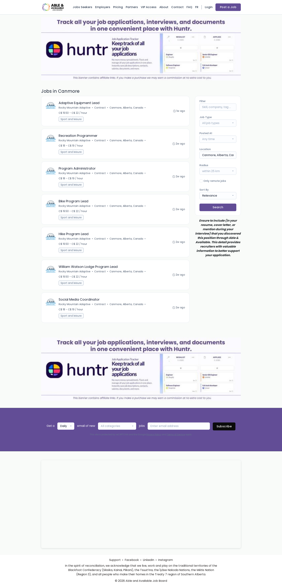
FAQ (189, 7)
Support (115, 560)
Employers (102, 7)
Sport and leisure (71, 119)
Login (209, 7)
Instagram (165, 560)
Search (218, 207)
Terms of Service (176, 434)
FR (196, 7)
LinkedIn (148, 560)
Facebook (132, 560)
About (163, 7)
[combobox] (217, 123)
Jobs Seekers (82, 7)
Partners (132, 7)
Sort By (204, 190)
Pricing (118, 7)
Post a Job (228, 7)
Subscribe (224, 426)
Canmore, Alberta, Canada (126, 107)
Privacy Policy (153, 434)
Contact (177, 7)
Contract (100, 107)
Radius (203, 165)
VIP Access (148, 7)
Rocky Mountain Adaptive (74, 107)
